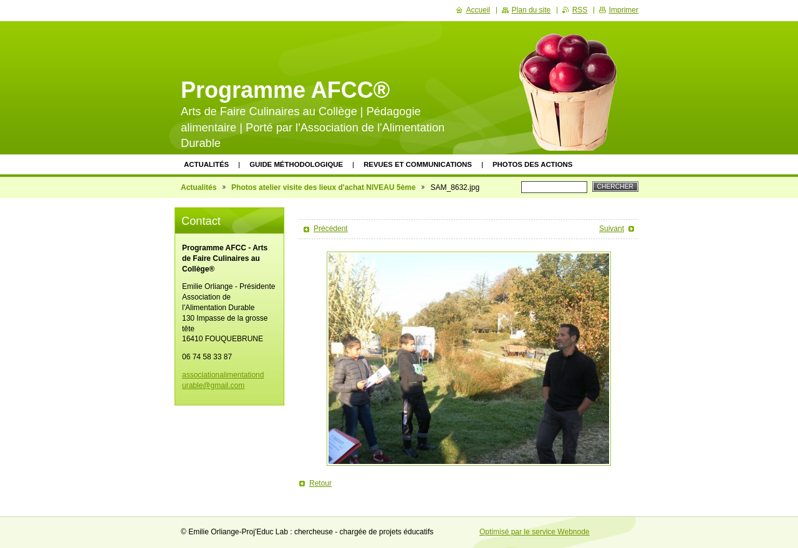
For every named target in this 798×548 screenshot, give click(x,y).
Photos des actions (532, 164)
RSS (580, 10)
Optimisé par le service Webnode (534, 531)
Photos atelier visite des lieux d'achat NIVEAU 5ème (323, 187)
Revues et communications (417, 164)
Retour (320, 483)
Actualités (206, 164)
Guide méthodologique (296, 164)
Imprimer (623, 10)
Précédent (331, 228)
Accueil (478, 10)
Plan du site (531, 10)
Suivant (611, 228)
